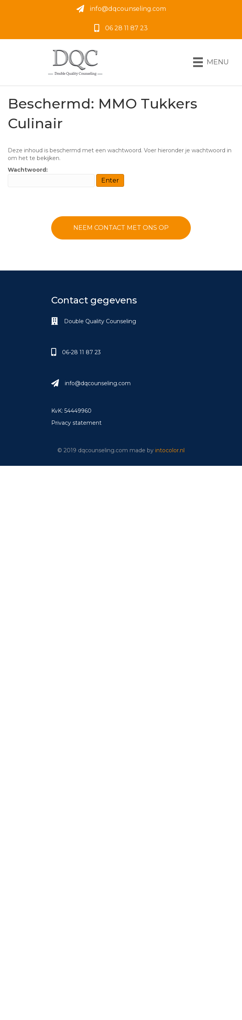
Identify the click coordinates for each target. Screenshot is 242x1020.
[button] (121, 227)
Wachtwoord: (51, 176)
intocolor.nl (170, 450)
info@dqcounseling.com (128, 8)
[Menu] (211, 62)
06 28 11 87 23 (126, 28)
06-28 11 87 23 (81, 352)
